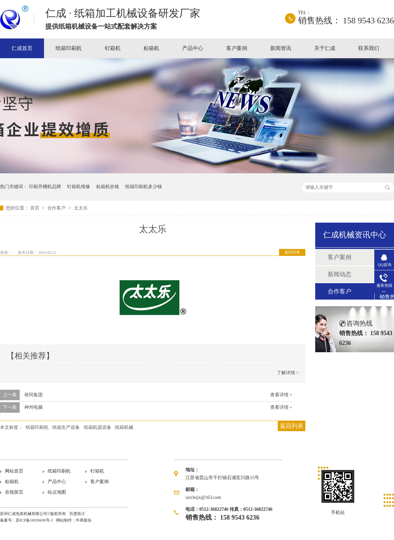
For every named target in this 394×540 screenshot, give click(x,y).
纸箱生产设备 (66, 427)
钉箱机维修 (78, 186)
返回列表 (292, 252)
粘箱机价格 (107, 186)
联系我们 (368, 48)
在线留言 (14, 492)
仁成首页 (22, 48)
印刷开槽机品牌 (45, 186)
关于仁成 (324, 48)
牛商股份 (84, 520)
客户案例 (236, 48)
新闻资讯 (280, 48)
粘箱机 (151, 48)
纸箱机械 (124, 427)
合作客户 (57, 208)
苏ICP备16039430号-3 (34, 520)
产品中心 (192, 48)
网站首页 (14, 471)
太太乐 (81, 208)
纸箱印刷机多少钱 (143, 186)
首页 (35, 208)
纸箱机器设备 (97, 427)
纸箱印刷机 (68, 48)
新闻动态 (339, 274)
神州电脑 (33, 407)
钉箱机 (112, 48)
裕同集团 (33, 394)
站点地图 (57, 492)
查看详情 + (281, 394)
